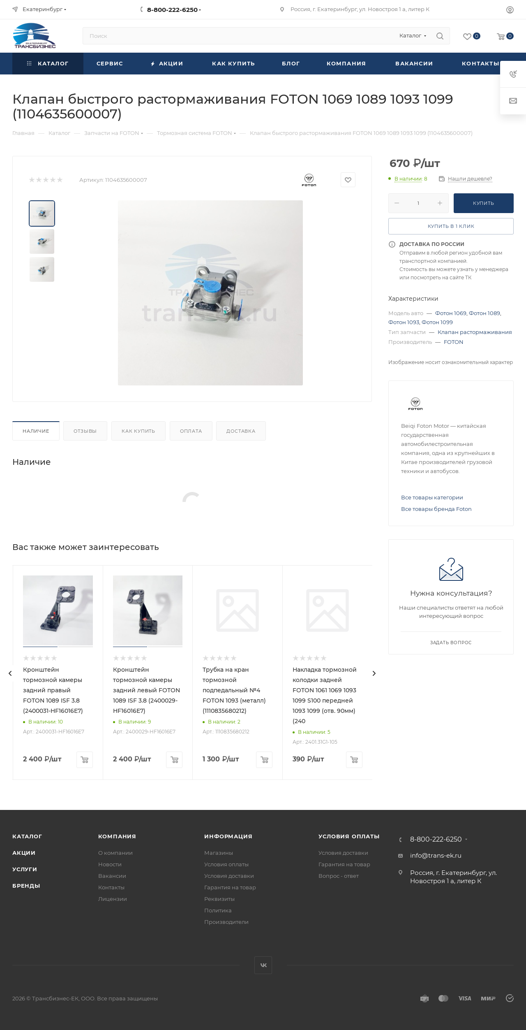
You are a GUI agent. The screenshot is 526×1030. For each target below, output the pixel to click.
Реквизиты (219, 898)
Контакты (111, 887)
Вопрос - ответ (338, 875)
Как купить (138, 431)
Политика (218, 910)
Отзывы (85, 431)
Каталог (27, 836)
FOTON (454, 342)
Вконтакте (263, 965)
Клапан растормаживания (475, 332)
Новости (110, 864)
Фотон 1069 (450, 313)
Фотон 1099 (437, 322)
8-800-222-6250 (172, 10)
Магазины (218, 852)
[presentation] (10, 673)
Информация (228, 836)
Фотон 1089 (484, 313)
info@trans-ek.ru (435, 855)
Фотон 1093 (403, 322)
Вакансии (112, 875)
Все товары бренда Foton (436, 509)
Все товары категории (432, 497)
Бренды (26, 885)
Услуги (24, 869)
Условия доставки (229, 875)
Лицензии (112, 898)
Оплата (191, 431)
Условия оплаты (226, 864)
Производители (226, 922)
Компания (117, 836)
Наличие (36, 431)
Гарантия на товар (230, 887)
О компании (115, 852)
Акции (24, 852)
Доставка (240, 431)
